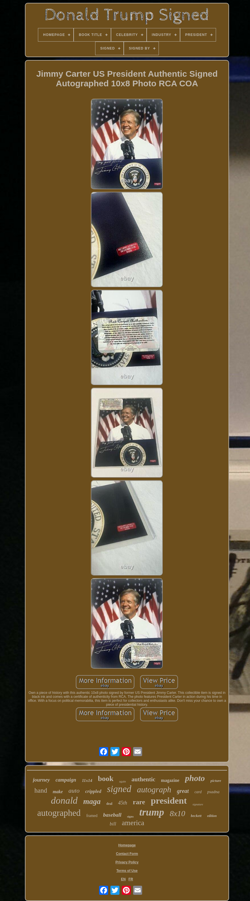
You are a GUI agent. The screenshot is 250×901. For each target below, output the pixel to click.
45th (122, 803)
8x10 (177, 813)
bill (113, 824)
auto (74, 790)
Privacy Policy (127, 862)
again (122, 781)
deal (109, 804)
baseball (112, 815)
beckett (196, 816)
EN (123, 879)
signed (119, 789)
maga (92, 801)
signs (130, 816)
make (58, 791)
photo (195, 778)
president (169, 800)
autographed (58, 813)
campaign (65, 780)
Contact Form (127, 854)
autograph (154, 789)
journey (41, 780)
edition (212, 816)
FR (131, 879)
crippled (93, 791)
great (183, 791)
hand (41, 790)
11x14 (87, 780)
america (133, 823)
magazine (170, 780)
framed (92, 816)
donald (64, 800)
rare (139, 802)
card (198, 792)
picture (215, 780)
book (106, 779)
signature (198, 804)
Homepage (127, 845)
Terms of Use (127, 871)
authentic (143, 779)
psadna (213, 792)
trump (151, 812)
